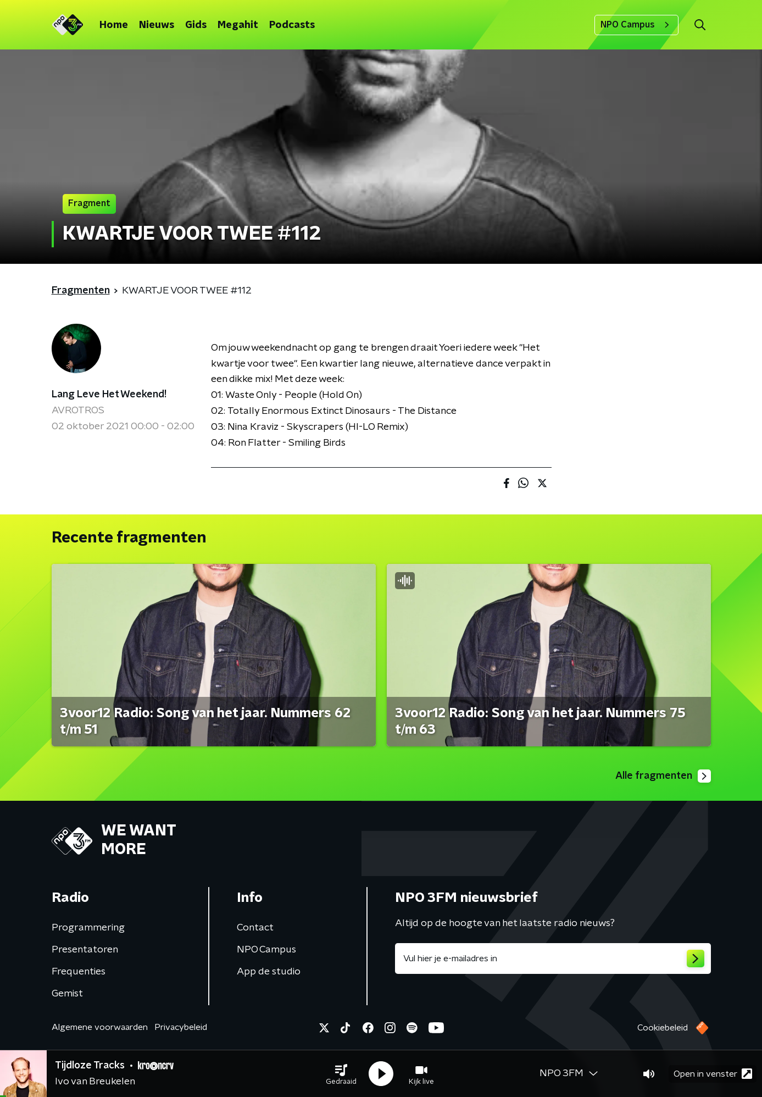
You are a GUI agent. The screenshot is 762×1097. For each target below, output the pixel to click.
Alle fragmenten (663, 776)
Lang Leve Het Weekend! (109, 395)
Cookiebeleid (662, 1027)
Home (113, 25)
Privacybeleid (180, 1027)
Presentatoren (85, 950)
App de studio (269, 972)
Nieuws (156, 25)
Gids (196, 25)
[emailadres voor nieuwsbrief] (553, 958)
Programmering (88, 928)
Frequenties (78, 972)
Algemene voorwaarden (100, 1027)
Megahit (238, 25)
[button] (341, 1074)
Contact (255, 928)
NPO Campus (636, 24)
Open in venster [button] (713, 1073)
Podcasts (292, 25)
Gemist (67, 994)
